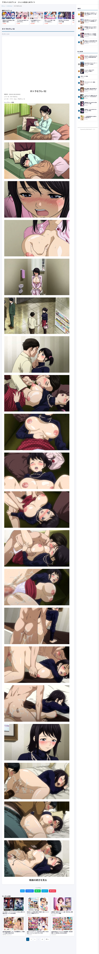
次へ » (47, 939)
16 (42, 939)
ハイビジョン (9, 6)
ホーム (3, 6)
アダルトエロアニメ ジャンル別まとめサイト (18, 2)
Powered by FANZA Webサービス (87, 129)
